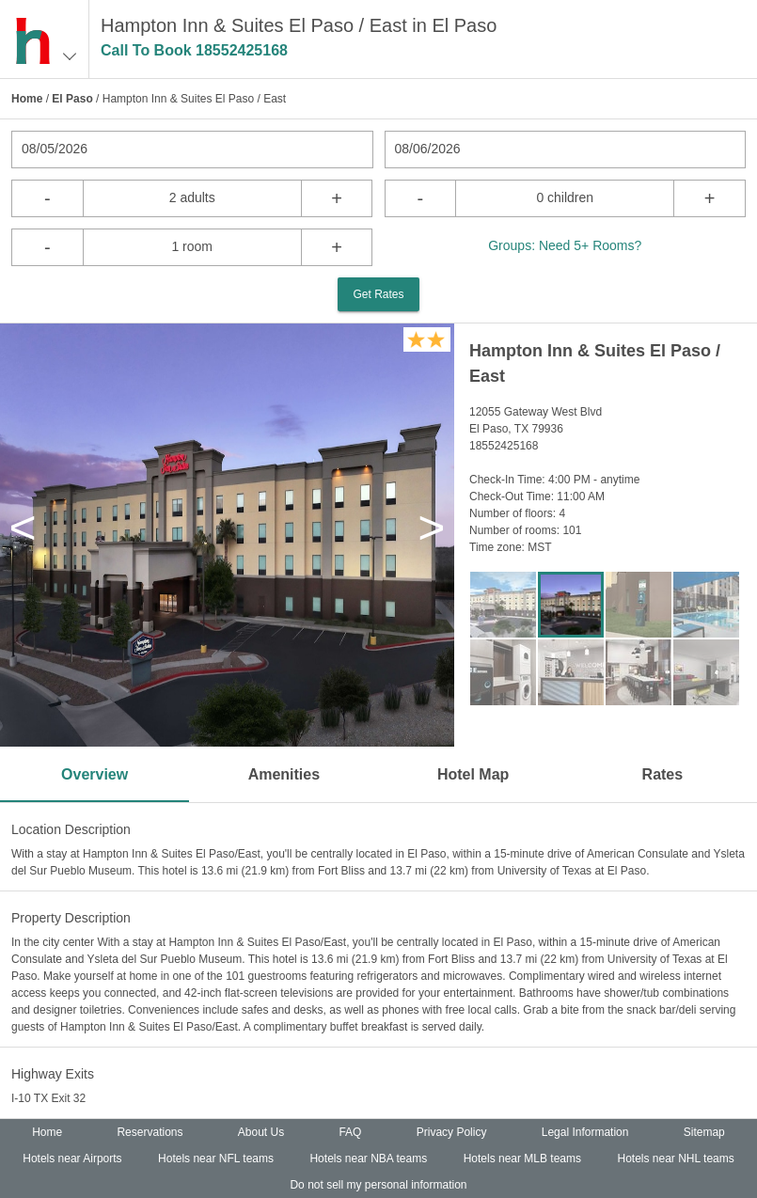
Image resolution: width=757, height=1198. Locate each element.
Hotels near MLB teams (522, 1158)
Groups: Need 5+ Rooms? (564, 245)
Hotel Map (473, 774)
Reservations (149, 1132)
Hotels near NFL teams (216, 1158)
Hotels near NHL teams (675, 1158)
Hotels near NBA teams (368, 1158)
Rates (663, 774)
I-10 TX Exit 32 (48, 1098)
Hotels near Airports (72, 1158)
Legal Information (585, 1132)
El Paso (72, 98)
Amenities (284, 774)
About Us (261, 1132)
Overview (94, 774)
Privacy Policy (452, 1132)
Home (26, 98)
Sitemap (704, 1132)
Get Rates (378, 294)
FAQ (350, 1132)
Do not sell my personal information (378, 1184)
